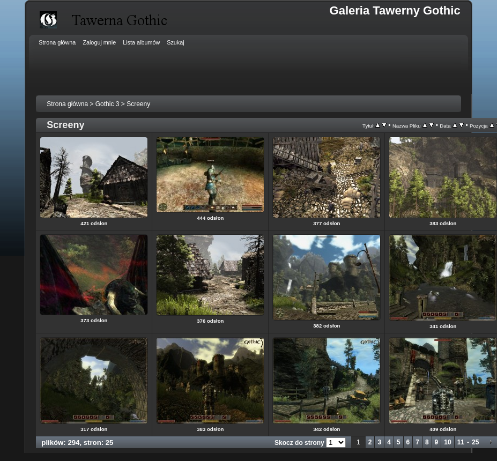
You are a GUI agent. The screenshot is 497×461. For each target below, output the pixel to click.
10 (447, 442)
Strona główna (67, 104)
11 (460, 442)
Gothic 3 (107, 104)
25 (475, 442)
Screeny (138, 104)
